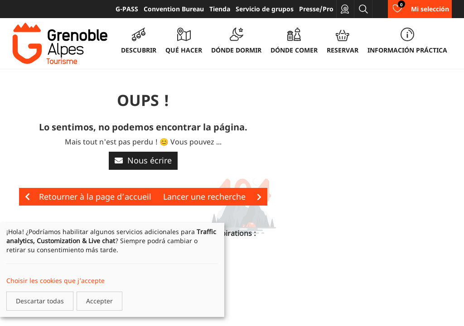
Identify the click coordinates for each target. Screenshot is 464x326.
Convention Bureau (174, 9)
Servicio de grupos (265, 9)
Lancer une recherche (212, 196)
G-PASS (127, 9)
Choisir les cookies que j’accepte (55, 280)
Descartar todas (40, 301)
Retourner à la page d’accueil (88, 196)
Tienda (219, 9)
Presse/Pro (316, 9)
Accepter (99, 301)
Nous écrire (143, 160)
